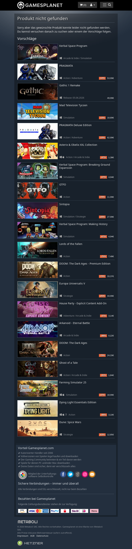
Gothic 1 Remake (69, 85)
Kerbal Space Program (73, 46)
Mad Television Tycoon (73, 105)
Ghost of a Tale (68, 362)
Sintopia (64, 204)
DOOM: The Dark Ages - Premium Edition (84, 263)
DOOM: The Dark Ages (73, 343)
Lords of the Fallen (70, 244)
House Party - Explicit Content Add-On (83, 303)
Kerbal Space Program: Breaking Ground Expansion (84, 166)
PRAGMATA (66, 65)
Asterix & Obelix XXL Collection (78, 144)
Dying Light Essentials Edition (77, 402)
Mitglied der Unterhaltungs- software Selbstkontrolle (42, 475)
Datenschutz (42, 535)
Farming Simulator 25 (72, 382)
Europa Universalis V (72, 283)
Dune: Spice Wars (70, 422)
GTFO (62, 184)
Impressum (22, 535)
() (83, 5)
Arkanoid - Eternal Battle (74, 323)
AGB (32, 535)
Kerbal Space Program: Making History (83, 224)
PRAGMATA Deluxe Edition (75, 125)
